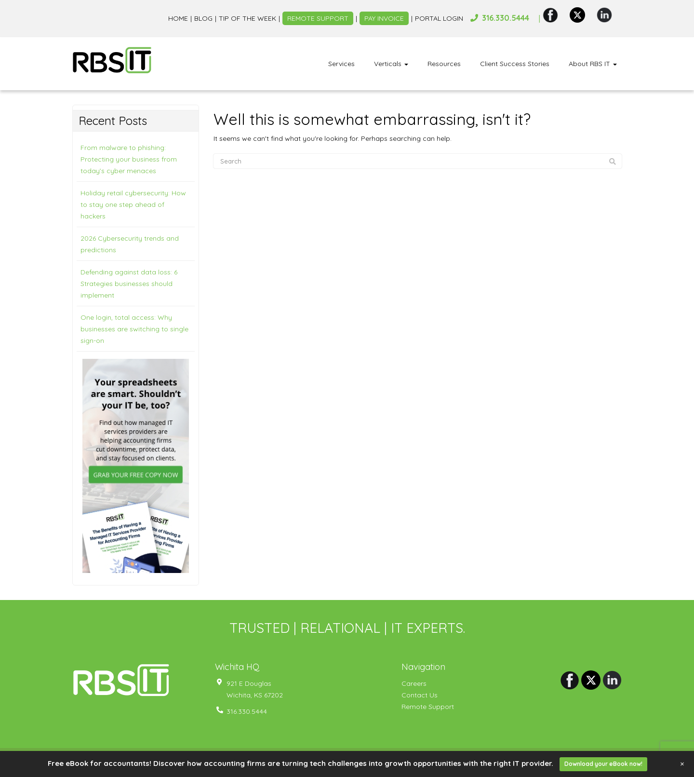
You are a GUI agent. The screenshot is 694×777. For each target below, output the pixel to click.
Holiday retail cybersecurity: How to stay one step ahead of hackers (133, 204)
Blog (203, 18)
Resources (444, 63)
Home (178, 18)
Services (341, 63)
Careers (414, 683)
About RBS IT (593, 63)
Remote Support (317, 18)
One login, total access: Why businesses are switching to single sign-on (134, 329)
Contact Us (419, 695)
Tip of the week (247, 18)
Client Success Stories (514, 63)
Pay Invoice (384, 18)
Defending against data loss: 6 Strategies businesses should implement (128, 284)
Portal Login (439, 18)
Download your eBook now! (603, 763)
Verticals (391, 63)
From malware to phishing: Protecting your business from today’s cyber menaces (128, 159)
